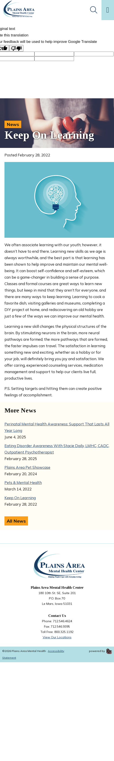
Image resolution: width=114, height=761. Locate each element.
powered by (100, 651)
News (13, 124)
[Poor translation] (16, 48)
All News (16, 521)
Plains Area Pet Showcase (27, 467)
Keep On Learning (20, 497)
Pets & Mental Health (23, 482)
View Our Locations (57, 637)
